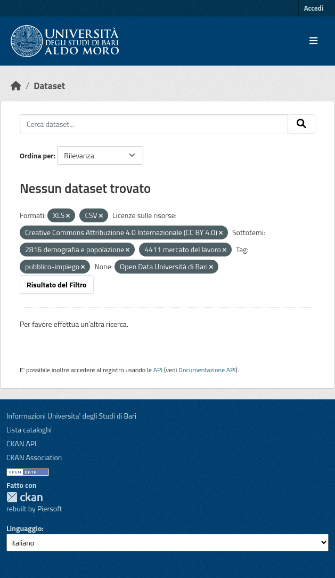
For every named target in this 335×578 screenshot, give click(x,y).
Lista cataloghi (29, 429)
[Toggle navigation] (313, 41)
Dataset (49, 85)
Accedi (313, 8)
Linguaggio (24, 528)
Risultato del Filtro (57, 284)
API (158, 370)
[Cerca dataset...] (154, 123)
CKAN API (21, 443)
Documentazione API (206, 370)
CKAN (24, 497)
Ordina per (37, 155)
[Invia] (301, 123)
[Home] (16, 85)
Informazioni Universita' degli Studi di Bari (71, 415)
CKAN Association (34, 457)
